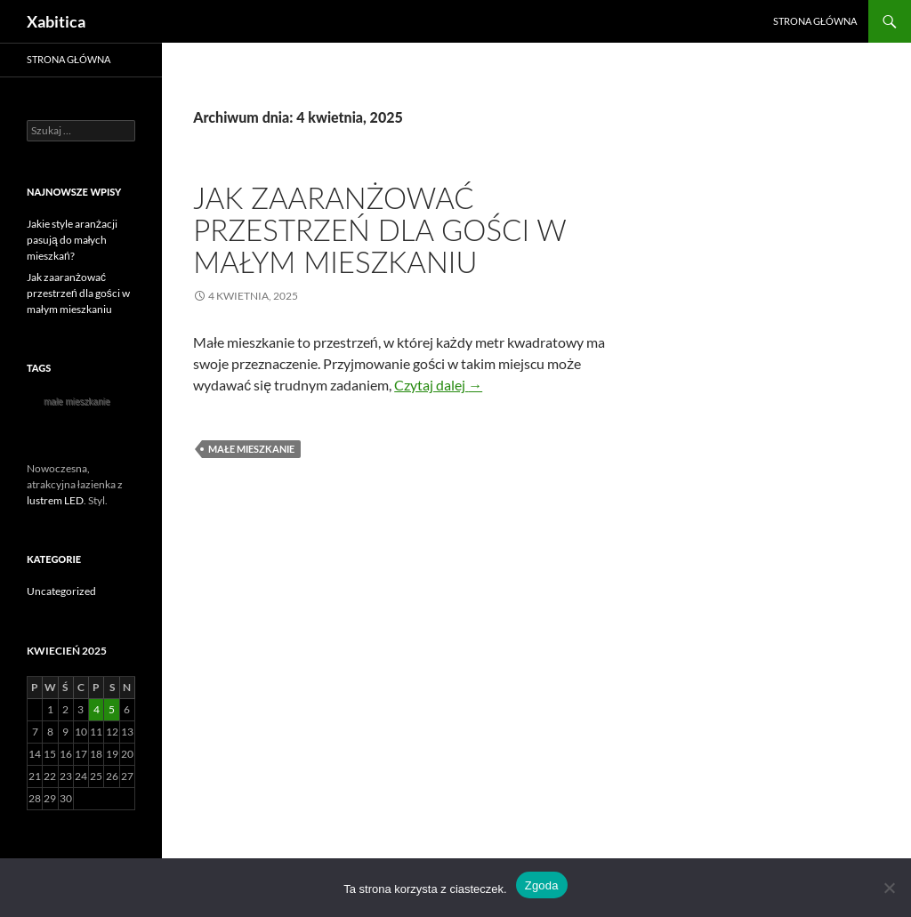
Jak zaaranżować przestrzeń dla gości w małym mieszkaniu (379, 229)
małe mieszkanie (251, 448)
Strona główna (815, 21)
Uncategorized (61, 591)
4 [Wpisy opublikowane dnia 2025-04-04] (96, 709)
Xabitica (56, 21)
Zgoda (542, 885)
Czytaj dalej (438, 384)
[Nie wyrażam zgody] (889, 888)
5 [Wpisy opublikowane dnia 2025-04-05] (112, 709)
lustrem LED (55, 500)
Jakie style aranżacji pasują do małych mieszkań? (72, 239)
